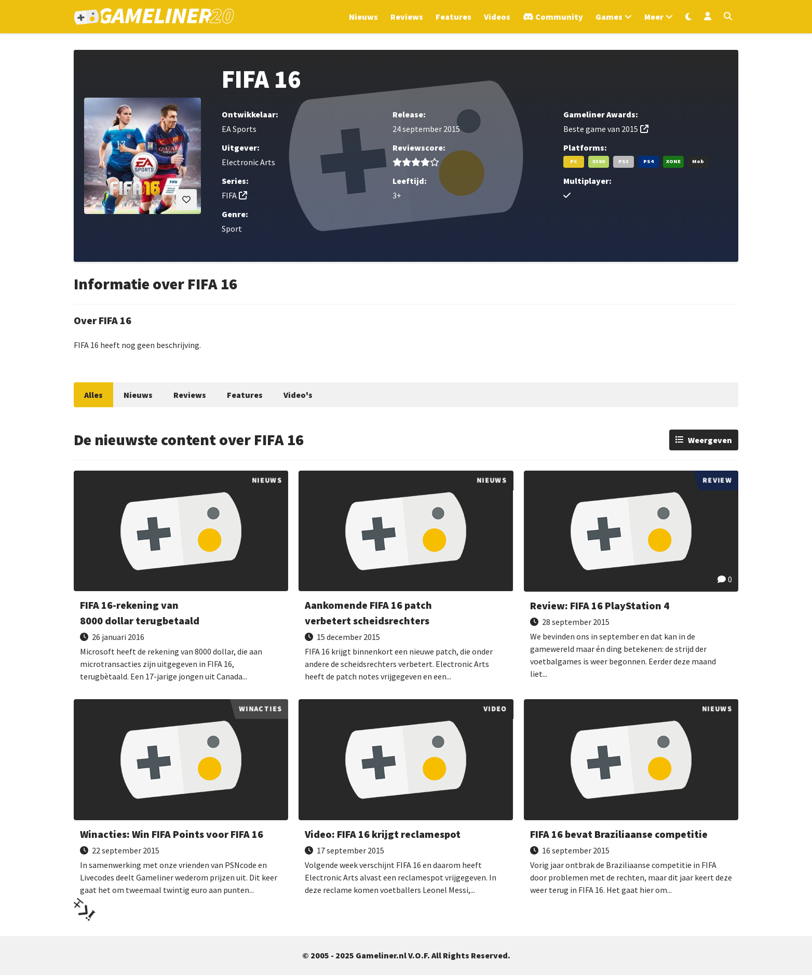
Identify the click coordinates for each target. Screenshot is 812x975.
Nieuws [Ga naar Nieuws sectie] (363, 16)
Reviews (189, 395)
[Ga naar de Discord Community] (553, 16)
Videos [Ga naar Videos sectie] (497, 16)
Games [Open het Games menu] (609, 16)
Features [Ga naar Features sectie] (453, 16)
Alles (93, 395)
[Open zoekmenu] (728, 16)
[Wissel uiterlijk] (688, 16)
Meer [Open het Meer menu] (654, 16)
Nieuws (138, 395)
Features (245, 395)
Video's (298, 395)
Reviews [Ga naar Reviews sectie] (406, 16)
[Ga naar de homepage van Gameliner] (154, 16)
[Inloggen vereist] (186, 199)
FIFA (229, 195)
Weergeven (710, 440)
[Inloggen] (707, 16)
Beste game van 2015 (600, 129)
